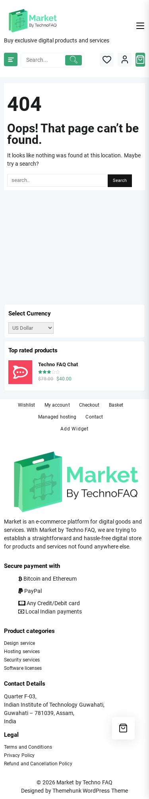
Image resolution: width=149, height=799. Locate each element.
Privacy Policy (19, 755)
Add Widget (74, 429)
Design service (19, 643)
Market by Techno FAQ (84, 782)
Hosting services (22, 651)
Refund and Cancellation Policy (38, 764)
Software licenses (23, 668)
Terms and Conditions (28, 747)
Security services (22, 660)
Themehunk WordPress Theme (90, 791)
